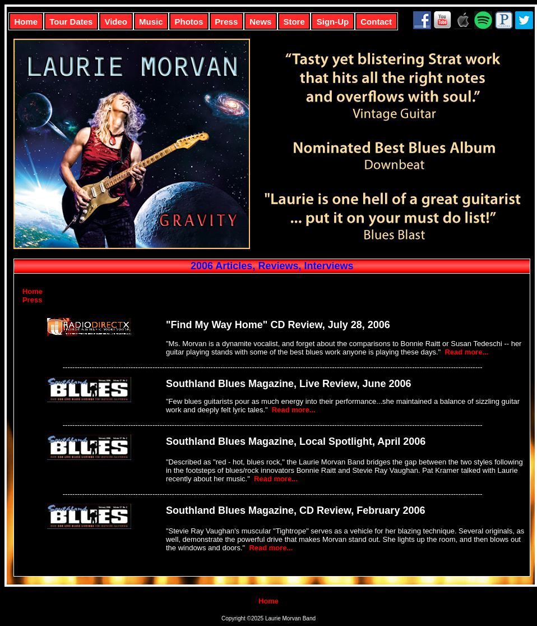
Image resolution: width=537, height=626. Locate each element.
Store (293, 21)
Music (151, 21)
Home (26, 21)
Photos (189, 21)
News (260, 21)
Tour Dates (70, 21)
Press (226, 21)
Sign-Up (333, 21)
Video (115, 21)
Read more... (466, 352)
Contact (376, 21)
